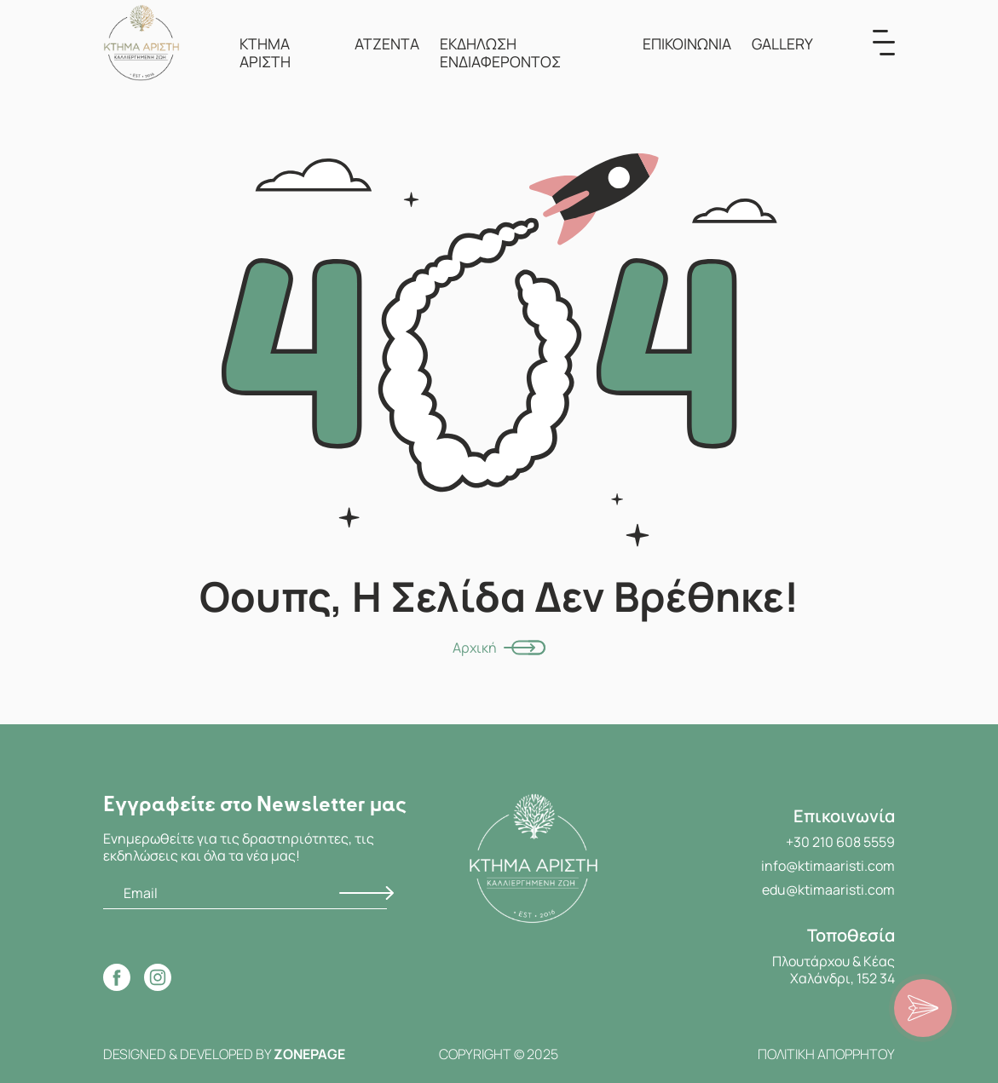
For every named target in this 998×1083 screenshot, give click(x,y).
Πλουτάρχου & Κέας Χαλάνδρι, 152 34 (833, 970)
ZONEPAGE (309, 1054)
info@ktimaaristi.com (828, 865)
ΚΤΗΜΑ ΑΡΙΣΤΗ (265, 52)
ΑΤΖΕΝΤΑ (387, 43)
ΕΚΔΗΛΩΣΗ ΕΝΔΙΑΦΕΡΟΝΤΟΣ (500, 52)
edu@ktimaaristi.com (828, 889)
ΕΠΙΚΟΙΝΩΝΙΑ (687, 43)
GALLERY (782, 43)
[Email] (245, 893)
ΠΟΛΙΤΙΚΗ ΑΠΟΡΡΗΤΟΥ (826, 1054)
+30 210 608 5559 (840, 841)
